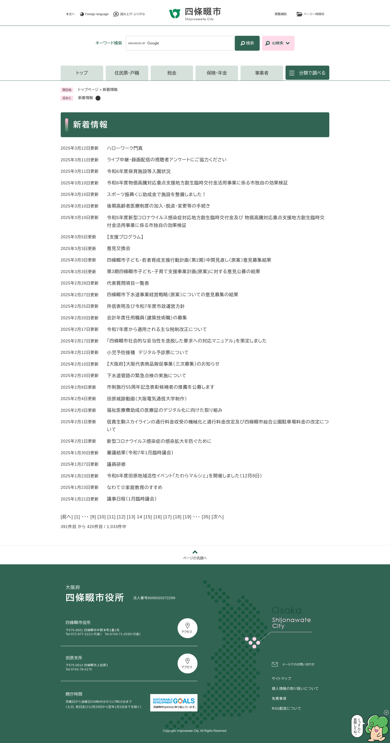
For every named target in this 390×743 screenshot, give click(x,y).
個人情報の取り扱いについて (295, 689)
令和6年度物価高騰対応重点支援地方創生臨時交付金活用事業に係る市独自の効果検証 (197, 182)
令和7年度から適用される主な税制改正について (157, 329)
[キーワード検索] (180, 43)
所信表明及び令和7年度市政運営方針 (146, 306)
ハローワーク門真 (125, 148)
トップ (82, 73)
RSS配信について (286, 708)
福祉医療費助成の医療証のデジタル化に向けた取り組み (165, 410)
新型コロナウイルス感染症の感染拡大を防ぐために (159, 441)
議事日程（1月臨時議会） (132, 498)
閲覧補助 (281, 14)
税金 (171, 73)
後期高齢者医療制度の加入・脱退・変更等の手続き (158, 206)
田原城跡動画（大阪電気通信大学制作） (148, 398)
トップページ (88, 89)
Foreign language (96, 14)
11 (111, 516)
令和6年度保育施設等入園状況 (139, 171)
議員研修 (116, 464)
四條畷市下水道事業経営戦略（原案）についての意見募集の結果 (173, 294)
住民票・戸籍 (127, 73)
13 (131, 516)
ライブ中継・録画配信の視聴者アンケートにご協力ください (167, 159)
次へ (217, 516)
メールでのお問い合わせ (298, 664)
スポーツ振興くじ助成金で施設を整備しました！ (156, 194)
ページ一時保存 (314, 14)
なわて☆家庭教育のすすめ (135, 487)
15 (148, 516)
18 (177, 516)
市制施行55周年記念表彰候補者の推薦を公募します (161, 387)
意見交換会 (119, 248)
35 (206, 516)
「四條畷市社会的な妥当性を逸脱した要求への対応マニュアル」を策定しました (187, 340)
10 (101, 516)
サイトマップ (281, 679)
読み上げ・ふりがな (132, 14)
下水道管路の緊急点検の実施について (147, 375)
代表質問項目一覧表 (128, 283)
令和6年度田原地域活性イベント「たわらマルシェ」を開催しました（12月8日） (184, 475)
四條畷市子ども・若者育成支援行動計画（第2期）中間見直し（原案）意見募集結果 (189, 260)
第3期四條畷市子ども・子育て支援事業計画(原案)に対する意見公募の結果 (183, 271)
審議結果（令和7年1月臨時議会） (140, 452)
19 (187, 516)
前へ (66, 516)
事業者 (262, 73)
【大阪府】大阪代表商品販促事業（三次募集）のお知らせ (163, 364)
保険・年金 (217, 73)
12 (121, 516)
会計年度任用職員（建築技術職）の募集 (147, 317)
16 (157, 516)
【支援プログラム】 (125, 237)
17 (167, 516)
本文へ (70, 14)
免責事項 (279, 699)
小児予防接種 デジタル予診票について (148, 352)
